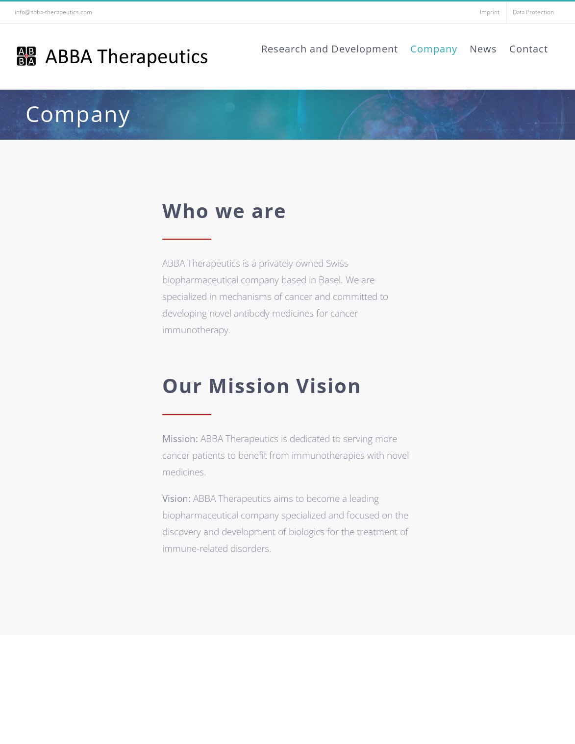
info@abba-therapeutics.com (53, 12)
